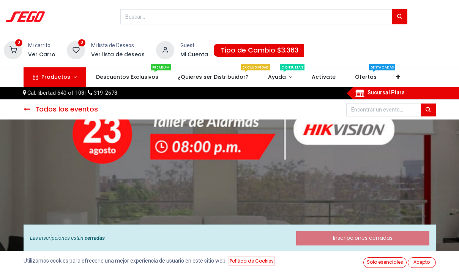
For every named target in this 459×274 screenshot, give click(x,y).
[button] (398, 77)
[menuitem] (127, 77)
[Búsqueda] (399, 16)
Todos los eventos (61, 109)
